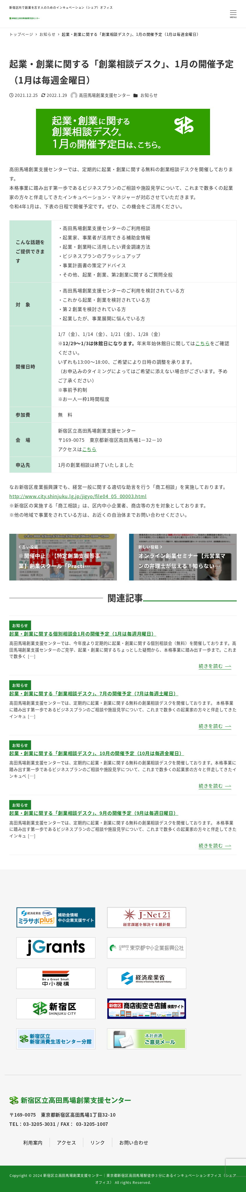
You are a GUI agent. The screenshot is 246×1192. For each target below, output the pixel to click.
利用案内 (33, 1142)
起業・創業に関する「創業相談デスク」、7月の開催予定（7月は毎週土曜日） (93, 693)
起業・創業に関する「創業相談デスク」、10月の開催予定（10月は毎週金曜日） (96, 753)
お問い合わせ (134, 1142)
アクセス (66, 1142)
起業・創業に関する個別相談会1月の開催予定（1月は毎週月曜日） (82, 633)
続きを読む (211, 665)
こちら (89, 449)
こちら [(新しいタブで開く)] (202, 343)
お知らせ (149, 95)
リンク (97, 1142)
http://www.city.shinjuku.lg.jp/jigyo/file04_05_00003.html (78, 496)
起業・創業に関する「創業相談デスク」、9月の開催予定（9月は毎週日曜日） (93, 812)
